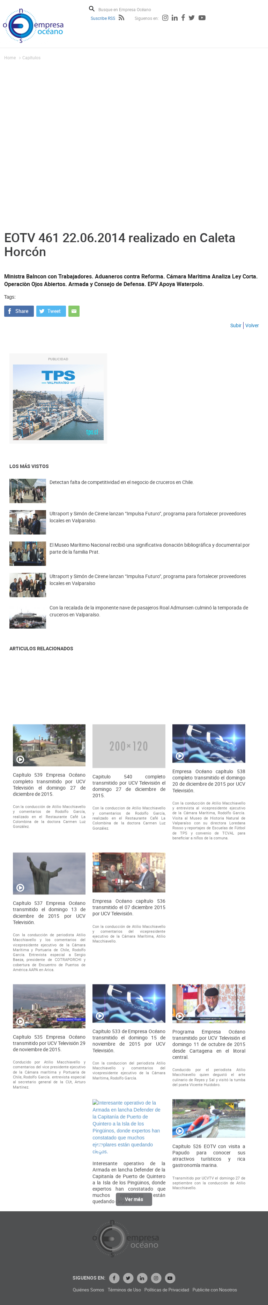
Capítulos (31, 57)
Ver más (134, 1204)
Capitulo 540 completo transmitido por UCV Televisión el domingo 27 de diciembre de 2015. (128, 992)
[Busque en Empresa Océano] (129, 9)
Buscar (92, 8)
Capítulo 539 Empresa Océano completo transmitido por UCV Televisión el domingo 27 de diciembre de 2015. (49, 991)
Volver (252, 325)
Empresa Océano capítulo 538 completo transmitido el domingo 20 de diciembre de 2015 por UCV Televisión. (208, 987)
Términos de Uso (189, 1290)
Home (10, 57)
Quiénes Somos (153, 1290)
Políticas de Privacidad (231, 1290)
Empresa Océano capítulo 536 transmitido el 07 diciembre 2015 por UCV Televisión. (128, 1113)
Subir (235, 325)
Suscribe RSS (103, 18)
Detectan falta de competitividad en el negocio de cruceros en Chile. (122, 492)
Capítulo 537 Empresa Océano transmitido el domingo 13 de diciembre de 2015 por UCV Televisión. (49, 1119)
